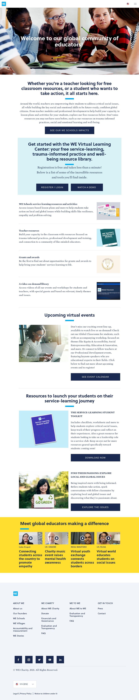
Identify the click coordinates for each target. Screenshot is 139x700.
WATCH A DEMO (87, 187)
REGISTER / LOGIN (52, 187)
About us (17, 608)
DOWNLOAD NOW (95, 457)
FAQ (43, 633)
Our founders (20, 613)
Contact (102, 613)
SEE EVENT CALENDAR (95, 377)
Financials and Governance (48, 619)
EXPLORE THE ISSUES (95, 507)
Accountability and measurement (22, 629)
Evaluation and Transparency (49, 627)
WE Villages (19, 623)
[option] (128, 4)
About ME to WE (78, 608)
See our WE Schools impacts (69, 130)
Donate (45, 613)
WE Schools (19, 618)
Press (100, 608)
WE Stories (18, 636)
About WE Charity (50, 608)
